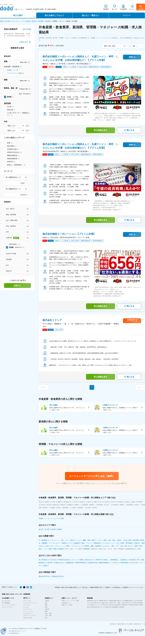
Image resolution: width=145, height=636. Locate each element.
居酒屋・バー (11, 70)
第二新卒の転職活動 (137, 603)
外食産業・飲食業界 (44, 21)
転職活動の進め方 (92, 600)
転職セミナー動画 (67, 605)
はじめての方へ (6, 600)
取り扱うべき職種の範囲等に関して (93, 587)
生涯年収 (111, 605)
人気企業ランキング (94, 605)
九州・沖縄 (48, 615)
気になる (129, 130)
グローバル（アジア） (30, 615)
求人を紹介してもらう (54, 15)
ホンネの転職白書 (105, 607)
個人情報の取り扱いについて (17, 631)
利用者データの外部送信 (112, 587)
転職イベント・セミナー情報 (70, 600)
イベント (127, 15)
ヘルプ (141, 587)
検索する (17, 285)
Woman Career (27, 617)
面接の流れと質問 (107, 603)
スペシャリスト (28, 611)
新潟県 (34, 21)
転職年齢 (124, 605)
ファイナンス (27, 609)
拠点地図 (121, 624)
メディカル (26, 605)
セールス (26, 607)
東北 (46, 603)
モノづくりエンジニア (30, 603)
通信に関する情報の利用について (71, 587)
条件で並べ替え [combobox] (110, 46)
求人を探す (18, 15)
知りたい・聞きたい (90, 15)
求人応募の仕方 (95, 603)
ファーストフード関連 (14, 73)
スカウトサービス (7, 607)
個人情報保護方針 (14, 633)
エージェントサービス (8, 605)
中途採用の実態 (133, 605)
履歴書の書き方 (103, 600)
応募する (132, 57)
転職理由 (117, 605)
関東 (46, 605)
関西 (46, 611)
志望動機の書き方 (128, 600)
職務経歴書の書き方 (116, 600)
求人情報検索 (6, 603)
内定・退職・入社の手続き (122, 603)
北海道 (47, 600)
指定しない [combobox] (11, 126)
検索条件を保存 (17, 48)
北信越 (27, 21)
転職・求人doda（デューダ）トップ (12, 21)
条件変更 (27, 29)
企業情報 (121, 607)
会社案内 (112, 624)
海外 (46, 617)
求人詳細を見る (100, 130)
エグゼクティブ (28, 613)
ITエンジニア (27, 600)
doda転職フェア (66, 603)
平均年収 (104, 605)
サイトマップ (134, 587)
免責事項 (125, 587)
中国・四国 (48, 613)
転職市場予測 (95, 607)
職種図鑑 (115, 607)
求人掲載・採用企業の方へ (135, 624)
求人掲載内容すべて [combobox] (13, 177)
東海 (46, 607)
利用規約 (57, 587)
